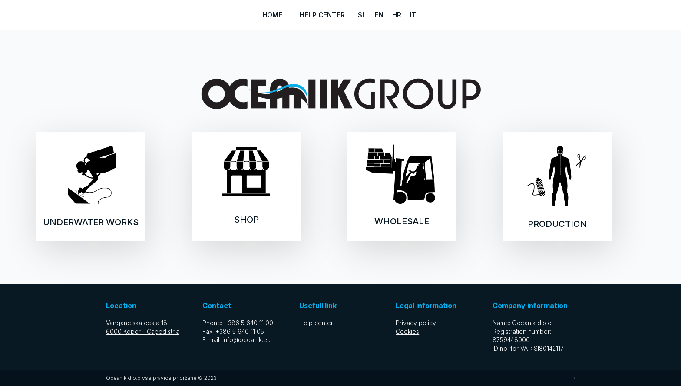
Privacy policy (416, 322)
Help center (322, 15)
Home (272, 15)
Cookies (407, 331)
